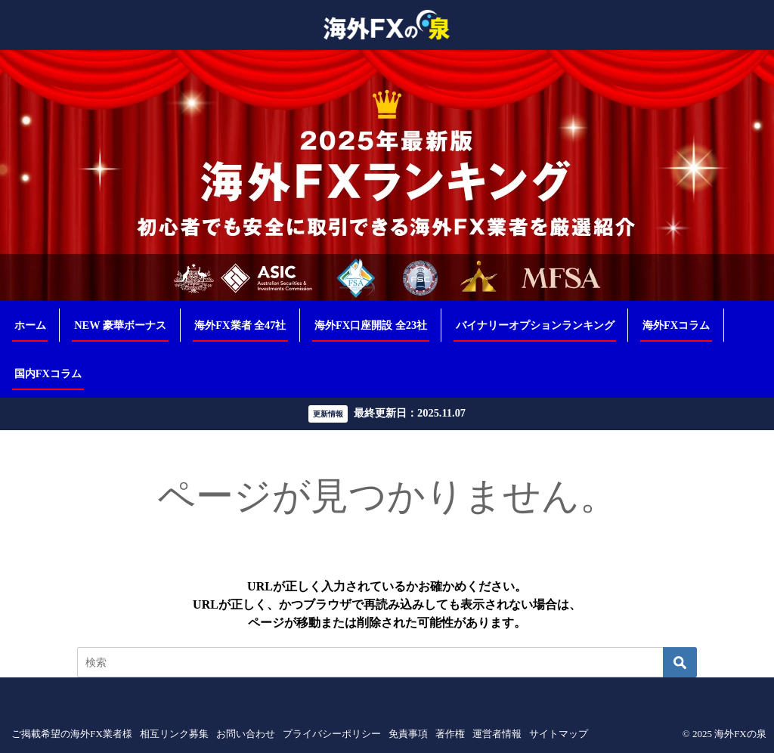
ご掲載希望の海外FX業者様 (71, 733)
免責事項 (408, 733)
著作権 (450, 733)
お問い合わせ (245, 733)
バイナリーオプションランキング (535, 325)
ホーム (30, 325)
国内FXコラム (48, 373)
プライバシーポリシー (332, 733)
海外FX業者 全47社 (240, 325)
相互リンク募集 (174, 733)
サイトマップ (558, 733)
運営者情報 (497, 733)
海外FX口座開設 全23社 (370, 325)
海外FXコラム (676, 325)
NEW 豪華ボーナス (120, 325)
